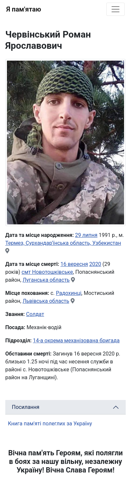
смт (26, 272)
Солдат (35, 314)
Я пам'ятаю (23, 9)
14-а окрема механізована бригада (76, 340)
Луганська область (46, 280)
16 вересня (74, 264)
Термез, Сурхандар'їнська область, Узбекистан (63, 243)
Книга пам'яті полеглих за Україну (50, 423)
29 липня (86, 235)
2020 (95, 264)
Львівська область (45, 301)
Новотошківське (52, 272)
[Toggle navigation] (115, 9)
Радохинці (68, 293)
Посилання (25, 407)
